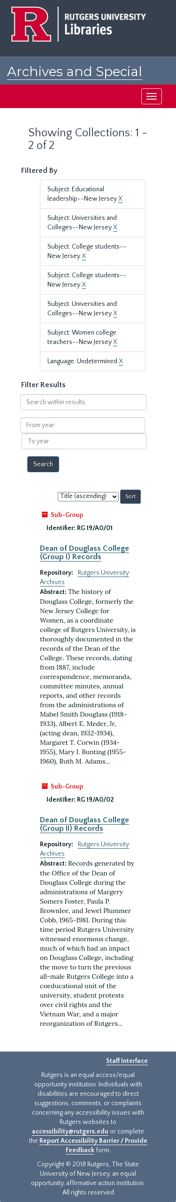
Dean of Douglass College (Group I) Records (84, 552)
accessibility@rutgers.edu (70, 1131)
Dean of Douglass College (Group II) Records (84, 824)
